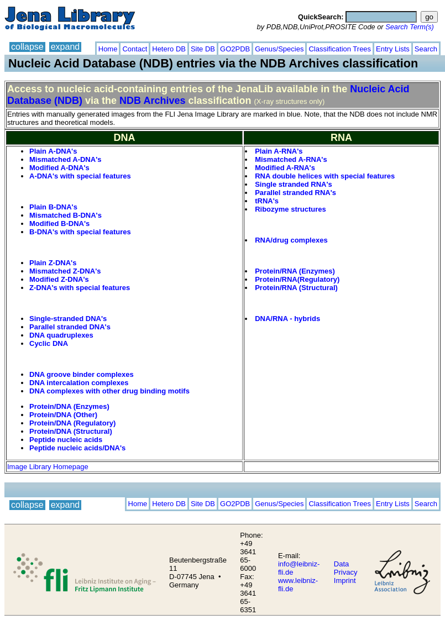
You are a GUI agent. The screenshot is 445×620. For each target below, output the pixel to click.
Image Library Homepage (47, 467)
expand (65, 46)
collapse (27, 46)
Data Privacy (346, 568)
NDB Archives (152, 100)
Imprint (345, 580)
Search (426, 49)
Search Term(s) (409, 27)
